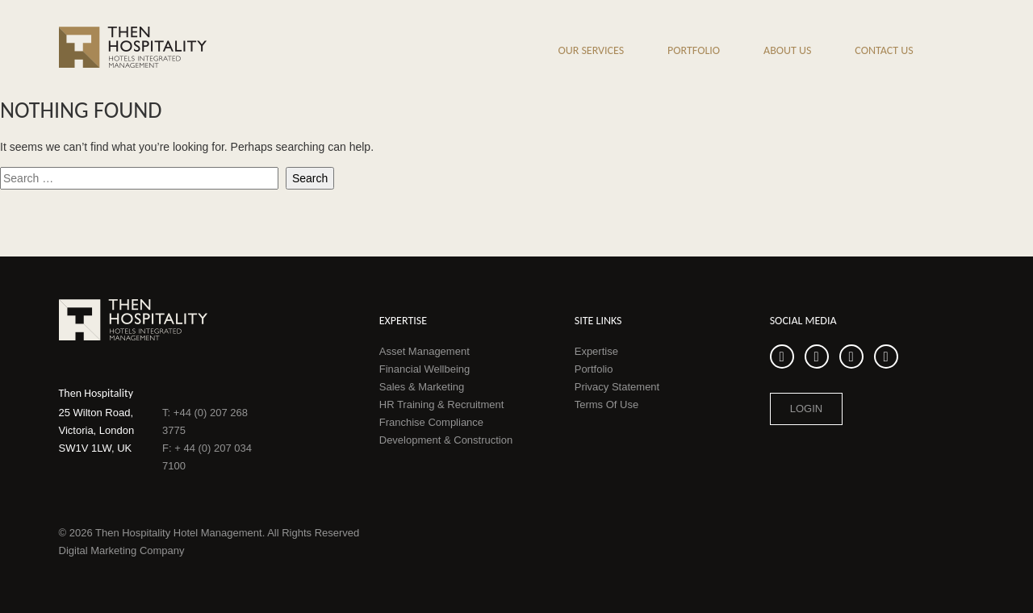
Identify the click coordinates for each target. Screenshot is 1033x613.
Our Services (591, 50)
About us (787, 50)
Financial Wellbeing (424, 369)
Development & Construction (445, 440)
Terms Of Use (606, 404)
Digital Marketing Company (122, 550)
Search (968, 53)
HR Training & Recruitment (441, 404)
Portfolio (693, 50)
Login (806, 408)
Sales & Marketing (422, 387)
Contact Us (884, 50)
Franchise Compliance (431, 422)
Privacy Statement (617, 387)
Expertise (596, 351)
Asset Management (424, 351)
